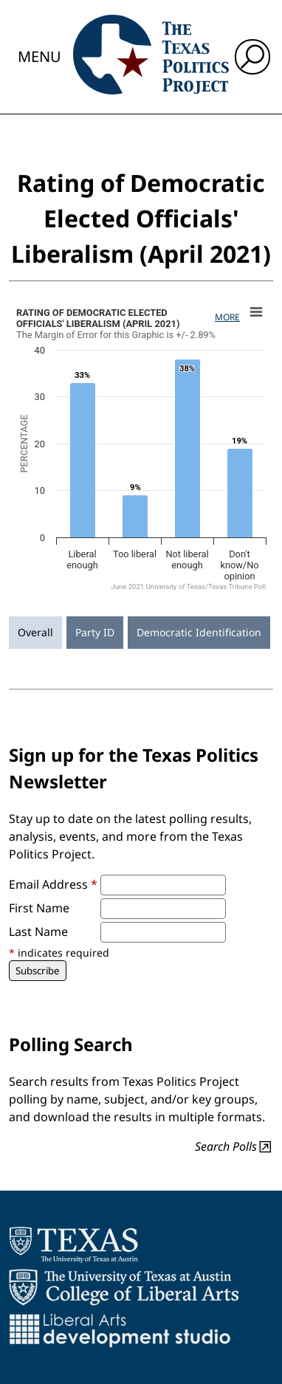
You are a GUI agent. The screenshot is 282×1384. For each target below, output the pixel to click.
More (227, 317)
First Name (39, 908)
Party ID (94, 632)
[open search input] (252, 57)
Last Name (38, 931)
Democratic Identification (199, 632)
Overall (35, 632)
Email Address (53, 884)
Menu (39, 56)
